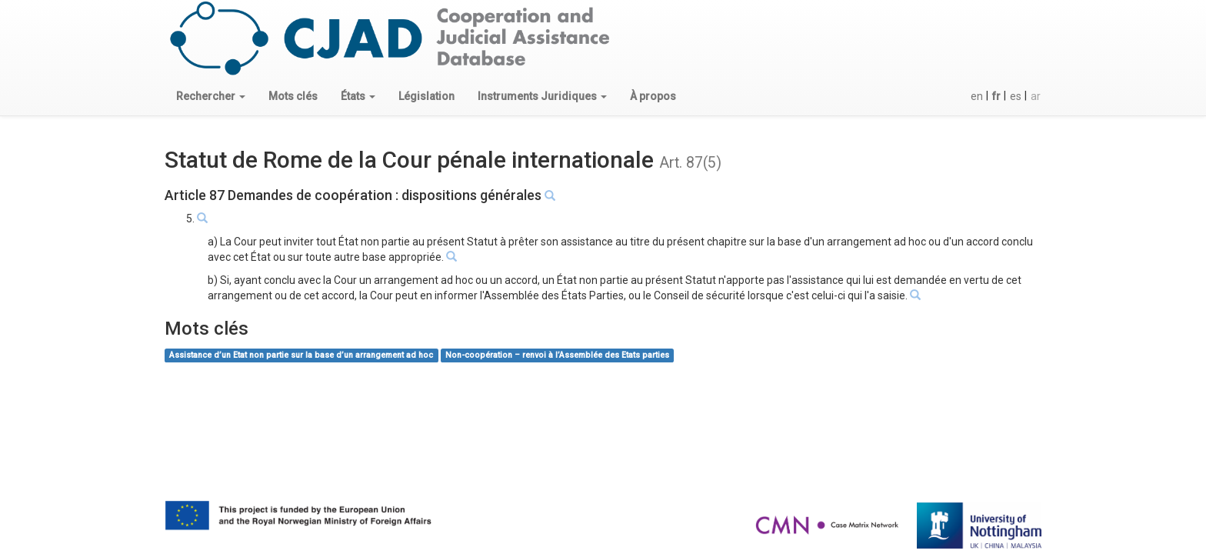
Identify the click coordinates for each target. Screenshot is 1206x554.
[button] (211, 96)
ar (1036, 96)
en (977, 96)
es (1015, 96)
